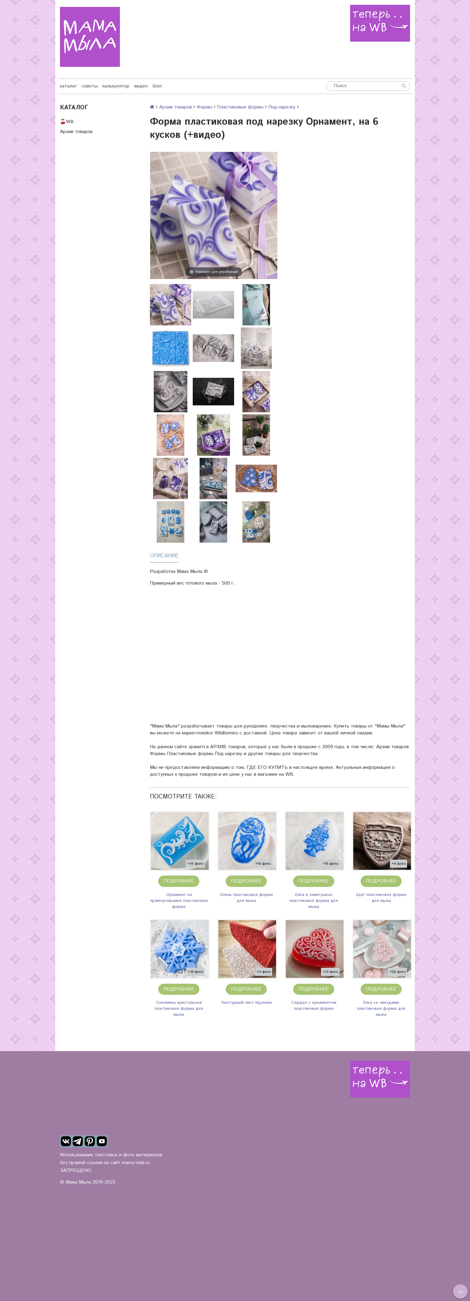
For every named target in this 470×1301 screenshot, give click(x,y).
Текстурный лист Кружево (246, 1003)
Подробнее (179, 881)
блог (157, 86)
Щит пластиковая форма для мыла (381, 898)
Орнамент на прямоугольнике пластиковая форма (179, 901)
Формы (204, 107)
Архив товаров (76, 131)
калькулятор (116, 86)
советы (90, 86)
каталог (68, 86)
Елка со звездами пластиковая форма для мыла (381, 1009)
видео (141, 86)
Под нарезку (282, 107)
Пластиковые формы (240, 107)
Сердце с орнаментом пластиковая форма (313, 1006)
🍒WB (67, 121)
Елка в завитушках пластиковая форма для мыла (314, 901)
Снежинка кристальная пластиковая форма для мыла (179, 1009)
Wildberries (226, 733)
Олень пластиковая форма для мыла (246, 898)
